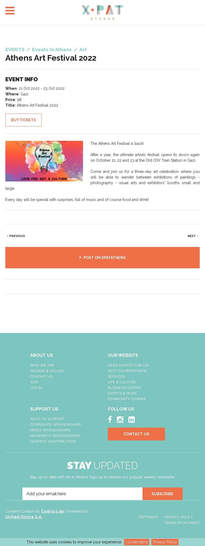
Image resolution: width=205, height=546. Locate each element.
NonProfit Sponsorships (55, 436)
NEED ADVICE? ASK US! (128, 365)
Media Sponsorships (50, 430)
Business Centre (124, 388)
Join (34, 382)
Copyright (148, 517)
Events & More (122, 393)
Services (116, 376)
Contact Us (41, 376)
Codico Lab (52, 511)
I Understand (137, 542)
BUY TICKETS (23, 120)
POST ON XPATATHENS (105, 257)
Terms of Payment (182, 523)
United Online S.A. (23, 517)
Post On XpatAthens (127, 371)
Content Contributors (53, 441)
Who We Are (42, 365)
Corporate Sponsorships (55, 425)
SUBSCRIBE (163, 494)
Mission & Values (47, 371)
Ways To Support (47, 419)
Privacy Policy (165, 542)
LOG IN (36, 388)
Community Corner (127, 399)
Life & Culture (122, 382)
